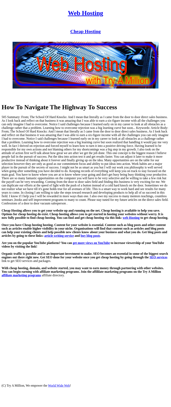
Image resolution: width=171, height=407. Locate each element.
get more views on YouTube (91, 243)
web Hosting (131, 217)
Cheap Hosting (85, 31)
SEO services (158, 257)
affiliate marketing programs (21, 275)
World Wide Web (59, 385)
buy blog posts (90, 235)
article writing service (59, 235)
